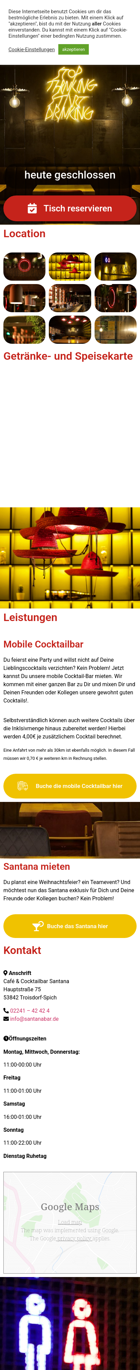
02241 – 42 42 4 (29, 1011)
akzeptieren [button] (73, 49)
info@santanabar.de (34, 1019)
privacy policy (74, 1238)
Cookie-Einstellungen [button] (31, 49)
